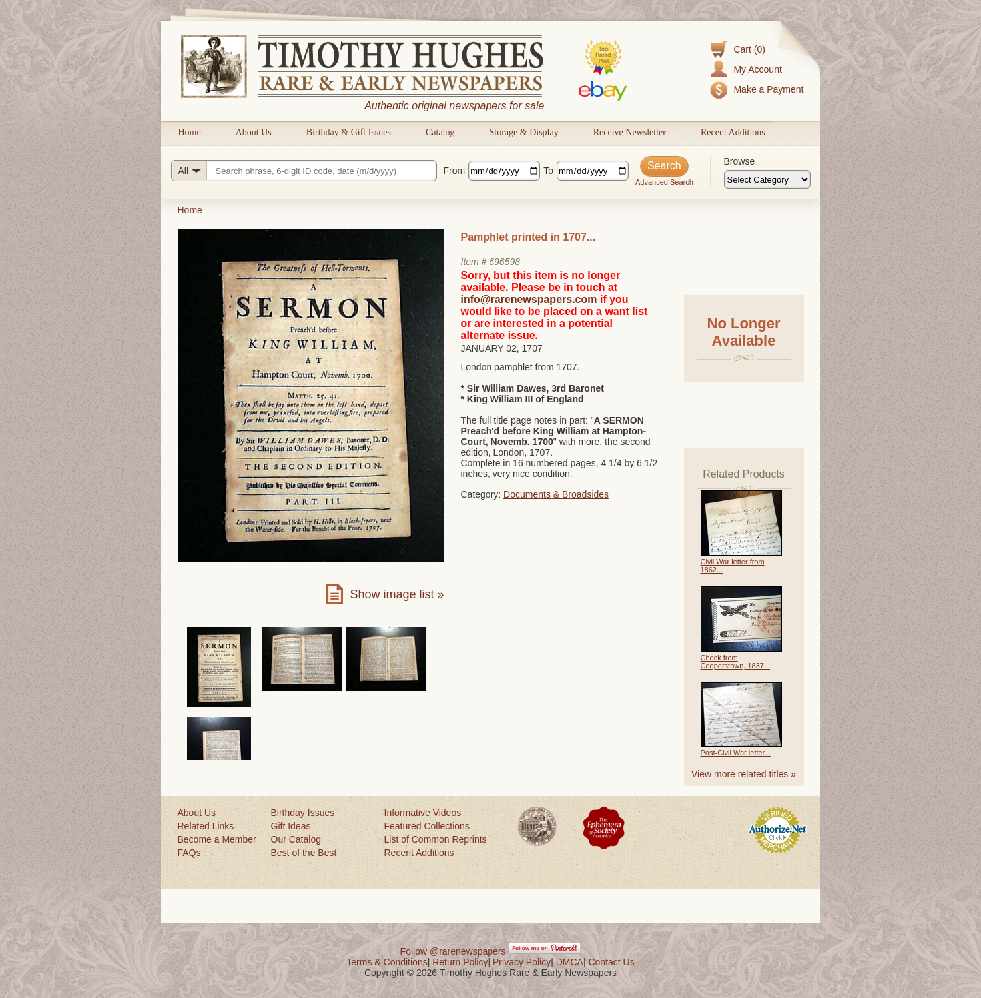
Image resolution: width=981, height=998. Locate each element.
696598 (504, 261)
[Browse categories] (767, 179)
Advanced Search (664, 182)
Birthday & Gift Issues (348, 132)
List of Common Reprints (435, 839)
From (455, 170)
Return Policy (460, 962)
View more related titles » (743, 774)
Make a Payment (768, 89)
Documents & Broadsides (556, 494)
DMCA (569, 962)
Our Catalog (296, 839)
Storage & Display (523, 132)
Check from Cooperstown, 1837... (736, 662)
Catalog (440, 132)
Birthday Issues (303, 812)
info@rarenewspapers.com (529, 299)
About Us (254, 132)
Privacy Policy (522, 962)
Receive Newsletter (629, 132)
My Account (757, 69)
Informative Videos (423, 812)
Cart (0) (749, 49)
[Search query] (304, 170)
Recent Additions (733, 132)
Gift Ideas (291, 826)
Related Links (206, 826)
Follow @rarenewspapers (453, 951)
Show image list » (397, 594)
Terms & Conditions (386, 962)
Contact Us (611, 962)
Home (189, 132)
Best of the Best (304, 852)
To (548, 170)
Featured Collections (427, 826)
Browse (739, 161)
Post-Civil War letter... (736, 753)
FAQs (189, 852)
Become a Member (217, 839)
